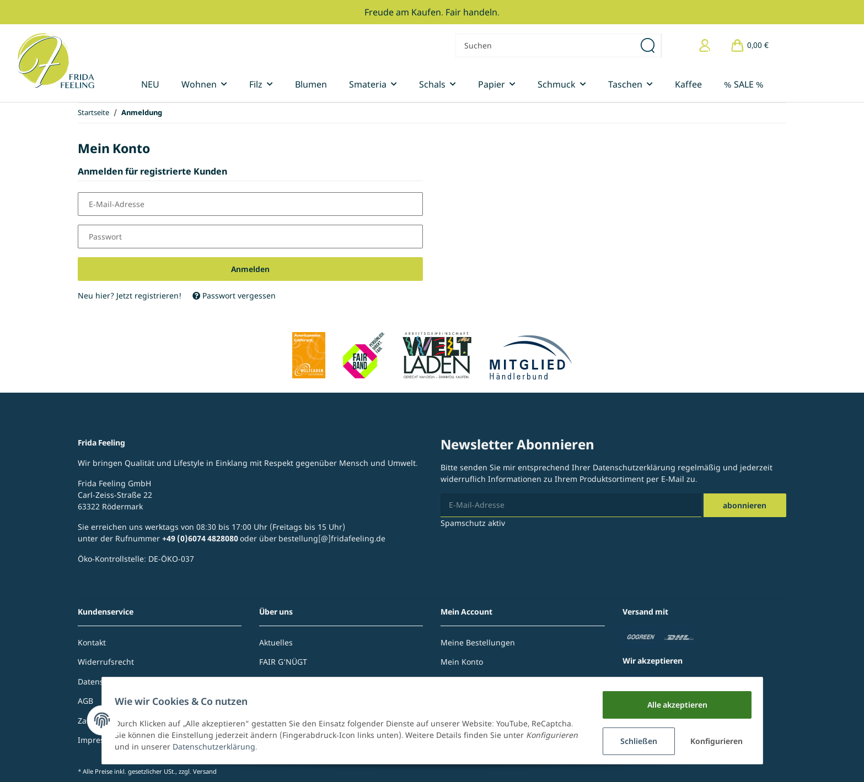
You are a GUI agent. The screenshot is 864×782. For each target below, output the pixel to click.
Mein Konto (462, 661)
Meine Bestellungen (478, 642)
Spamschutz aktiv (473, 523)
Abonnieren (744, 505)
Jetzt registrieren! (148, 295)
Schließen (634, 741)
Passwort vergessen (234, 295)
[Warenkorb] (749, 45)
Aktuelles (276, 642)
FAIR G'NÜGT (283, 661)
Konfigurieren (715, 741)
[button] (705, 45)
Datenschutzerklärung (634, 467)
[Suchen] (545, 45)
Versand (205, 771)
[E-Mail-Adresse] (571, 505)
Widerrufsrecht (106, 661)
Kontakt (92, 642)
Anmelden (250, 269)
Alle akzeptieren (672, 704)
